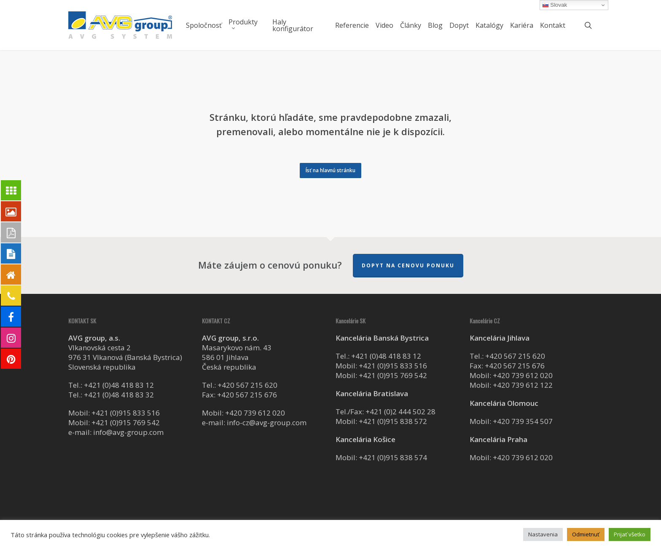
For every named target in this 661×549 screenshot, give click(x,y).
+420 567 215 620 (247, 385)
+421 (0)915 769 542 (125, 422)
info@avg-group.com (128, 432)
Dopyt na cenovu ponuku (408, 265)
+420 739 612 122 (523, 385)
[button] (330, 170)
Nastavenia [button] (543, 534)
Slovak (554, 5)
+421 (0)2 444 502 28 (400, 411)
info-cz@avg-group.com (266, 422)
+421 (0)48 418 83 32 (119, 395)
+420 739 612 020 (255, 413)
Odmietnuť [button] (585, 534)
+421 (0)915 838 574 (393, 457)
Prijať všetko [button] (629, 534)
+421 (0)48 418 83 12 (119, 385)
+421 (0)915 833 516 (125, 413)
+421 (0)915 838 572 (393, 421)
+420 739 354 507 (523, 421)
